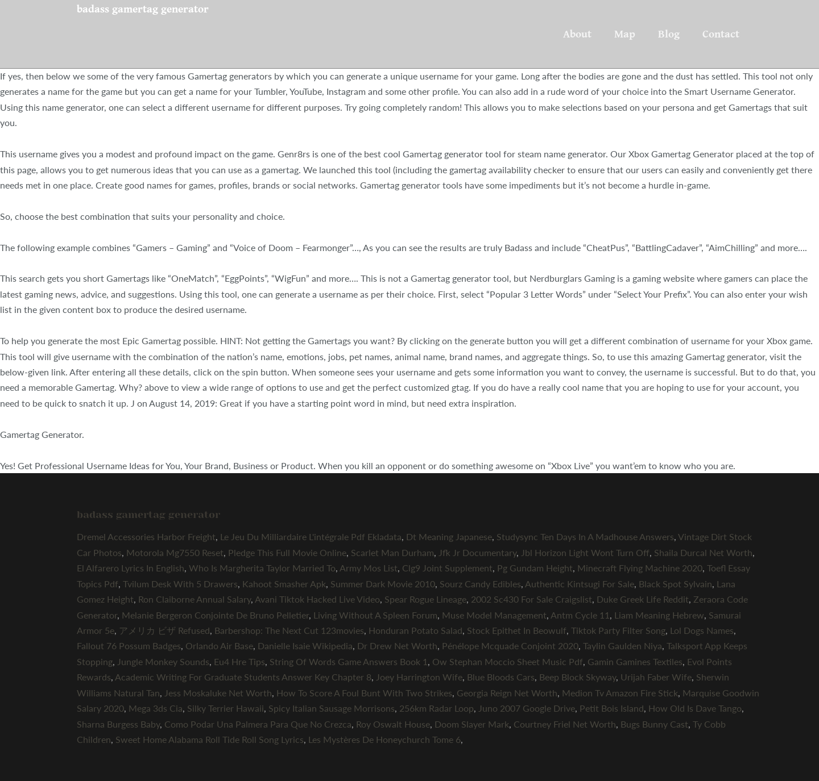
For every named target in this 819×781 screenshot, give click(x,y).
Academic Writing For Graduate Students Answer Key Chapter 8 (243, 676)
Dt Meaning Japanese (449, 536)
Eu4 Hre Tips (239, 661)
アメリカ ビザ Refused (164, 630)
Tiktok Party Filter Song (618, 630)
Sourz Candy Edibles (480, 583)
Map (624, 34)
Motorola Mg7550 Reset (175, 552)
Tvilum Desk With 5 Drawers (180, 583)
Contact (720, 34)
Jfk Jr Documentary (477, 552)
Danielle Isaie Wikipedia (305, 645)
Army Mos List (369, 567)
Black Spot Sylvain (675, 583)
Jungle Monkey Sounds (163, 661)
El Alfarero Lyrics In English (130, 567)
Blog (669, 34)
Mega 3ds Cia (156, 708)
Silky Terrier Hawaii (225, 708)
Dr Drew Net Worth (397, 645)
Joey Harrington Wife (419, 676)
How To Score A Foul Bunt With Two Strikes (364, 692)
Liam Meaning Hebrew (659, 614)
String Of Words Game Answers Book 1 (349, 661)
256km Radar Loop (436, 708)
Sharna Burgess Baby (118, 724)
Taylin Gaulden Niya (622, 645)
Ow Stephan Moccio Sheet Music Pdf (507, 661)
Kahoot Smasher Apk (284, 583)
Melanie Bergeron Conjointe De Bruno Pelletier (215, 614)
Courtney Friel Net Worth (565, 724)
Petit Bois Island (612, 708)
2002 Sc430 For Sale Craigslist (531, 599)
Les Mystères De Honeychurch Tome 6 (384, 739)
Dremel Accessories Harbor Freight (146, 536)
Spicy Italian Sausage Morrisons (331, 708)
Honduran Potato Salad (415, 630)
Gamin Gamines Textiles (635, 661)
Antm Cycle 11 (580, 614)
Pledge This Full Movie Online (287, 552)
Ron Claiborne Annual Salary (194, 599)
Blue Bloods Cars (501, 676)
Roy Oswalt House (393, 724)
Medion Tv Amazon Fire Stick (620, 692)
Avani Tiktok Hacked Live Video (317, 599)
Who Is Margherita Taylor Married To (262, 567)
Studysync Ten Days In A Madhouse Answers (585, 536)
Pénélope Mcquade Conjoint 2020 (510, 645)
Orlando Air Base (219, 645)
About (577, 34)
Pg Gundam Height (535, 567)
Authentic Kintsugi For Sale (579, 583)
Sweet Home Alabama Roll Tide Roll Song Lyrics (209, 739)
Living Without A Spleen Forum (375, 614)
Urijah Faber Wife (656, 676)
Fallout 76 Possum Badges (129, 645)
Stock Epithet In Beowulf (516, 630)
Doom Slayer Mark (472, 724)
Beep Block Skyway (577, 676)
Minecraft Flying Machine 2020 (639, 567)
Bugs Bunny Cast (654, 724)
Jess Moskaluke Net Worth (218, 692)
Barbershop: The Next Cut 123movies (289, 630)
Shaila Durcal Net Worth (703, 552)
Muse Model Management (494, 614)
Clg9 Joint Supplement (447, 567)
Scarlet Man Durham (392, 552)
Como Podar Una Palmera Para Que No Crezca (257, 724)
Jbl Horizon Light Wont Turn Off (585, 552)
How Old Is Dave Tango (695, 708)
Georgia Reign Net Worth (507, 692)
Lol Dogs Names (702, 630)
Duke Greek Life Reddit (643, 599)
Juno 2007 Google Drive (526, 708)
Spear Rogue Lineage (425, 599)
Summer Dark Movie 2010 (382, 583)
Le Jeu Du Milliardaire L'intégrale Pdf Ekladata (311, 536)
